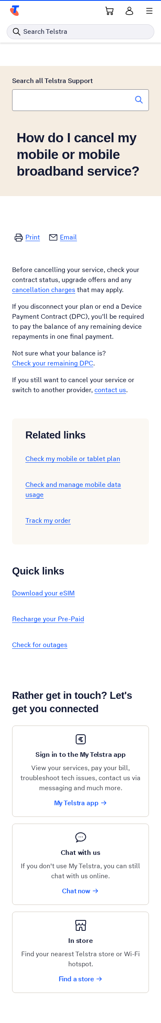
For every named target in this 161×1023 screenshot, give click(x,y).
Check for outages (39, 644)
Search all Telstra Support (52, 80)
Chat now (80, 891)
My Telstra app (80, 803)
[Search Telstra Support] (139, 100)
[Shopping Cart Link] (109, 11)
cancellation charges (43, 289)
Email (68, 237)
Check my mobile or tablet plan (72, 458)
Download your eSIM (43, 593)
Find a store (81, 979)
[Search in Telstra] (80, 31)
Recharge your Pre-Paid (48, 619)
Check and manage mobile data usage (73, 489)
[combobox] (80, 100)
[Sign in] (129, 11)
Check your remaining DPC (52, 363)
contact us (110, 390)
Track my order (48, 520)
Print (32, 237)
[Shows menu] (149, 11)
